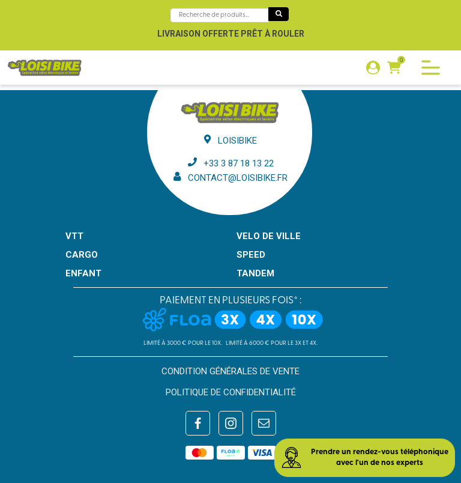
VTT (74, 236)
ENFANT (83, 273)
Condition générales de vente (230, 371)
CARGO (81, 254)
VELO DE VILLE (269, 236)
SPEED (251, 254)
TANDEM (255, 273)
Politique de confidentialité (231, 392)
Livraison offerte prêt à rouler (230, 33)
